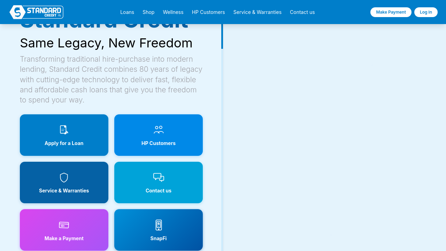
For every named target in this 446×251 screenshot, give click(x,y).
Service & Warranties (257, 12)
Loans (127, 12)
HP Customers (208, 12)
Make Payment (391, 12)
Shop (148, 12)
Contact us (302, 12)
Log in (426, 12)
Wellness (173, 12)
